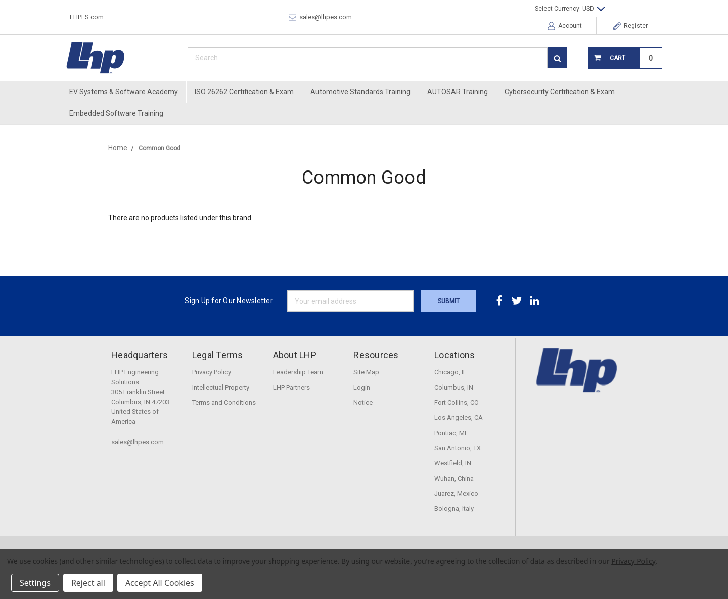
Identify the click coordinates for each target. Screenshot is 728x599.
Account (565, 26)
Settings (35, 582)
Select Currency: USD (570, 9)
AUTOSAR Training (457, 92)
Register (630, 26)
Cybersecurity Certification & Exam (560, 92)
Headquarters (139, 355)
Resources (375, 355)
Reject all (88, 582)
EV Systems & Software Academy (123, 92)
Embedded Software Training (116, 113)
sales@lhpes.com (320, 17)
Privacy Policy (633, 561)
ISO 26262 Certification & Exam (244, 92)
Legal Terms (217, 355)
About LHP (294, 355)
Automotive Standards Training (360, 92)
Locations (454, 355)
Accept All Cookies (159, 582)
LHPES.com (87, 17)
